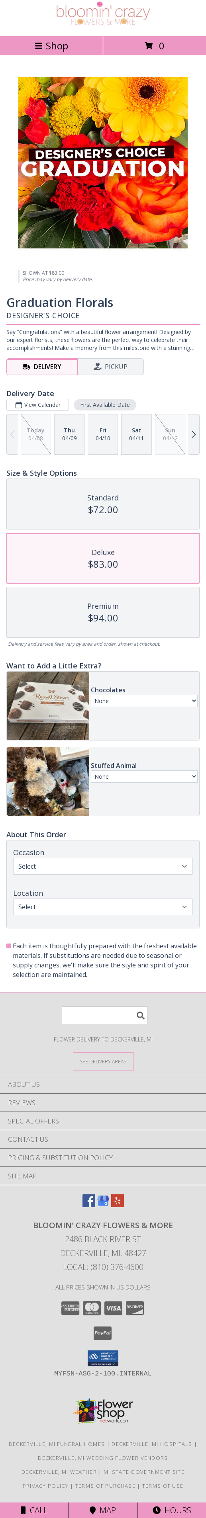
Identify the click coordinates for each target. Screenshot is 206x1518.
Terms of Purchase (105, 1485)
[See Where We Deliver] (103, 1061)
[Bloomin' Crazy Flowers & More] (103, 24)
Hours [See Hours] (172, 1510)
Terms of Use (163, 1485)
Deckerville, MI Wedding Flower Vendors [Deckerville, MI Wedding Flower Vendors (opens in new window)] (103, 1457)
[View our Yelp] (117, 1204)
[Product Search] (105, 1015)
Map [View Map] (103, 1510)
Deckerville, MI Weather (59, 1471)
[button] (103, 1358)
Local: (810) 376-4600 (103, 1267)
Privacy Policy (46, 1485)
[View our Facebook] (88, 1204)
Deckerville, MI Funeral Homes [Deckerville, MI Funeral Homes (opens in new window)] (57, 1444)
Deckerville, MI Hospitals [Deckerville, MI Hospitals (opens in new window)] (152, 1444)
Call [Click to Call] (34, 1510)
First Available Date (105, 404)
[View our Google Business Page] (103, 1204)
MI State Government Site (144, 1471)
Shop (51, 45)
